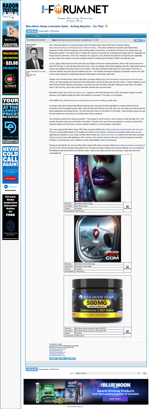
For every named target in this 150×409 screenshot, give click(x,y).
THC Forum (54, 31)
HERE (56, 100)
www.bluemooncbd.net (56, 354)
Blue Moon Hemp (56, 93)
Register (71, 21)
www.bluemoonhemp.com (57, 349)
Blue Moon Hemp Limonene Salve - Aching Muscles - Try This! (65, 26)
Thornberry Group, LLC (77, 406)
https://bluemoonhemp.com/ (74, 93)
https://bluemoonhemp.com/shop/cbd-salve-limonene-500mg (72, 48)
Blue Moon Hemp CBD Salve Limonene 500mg (111, 45)
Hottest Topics (88, 18)
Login (80, 21)
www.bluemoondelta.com (57, 352)
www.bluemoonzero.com (57, 355)
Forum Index (44, 31)
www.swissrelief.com (56, 350)
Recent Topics (74, 18)
